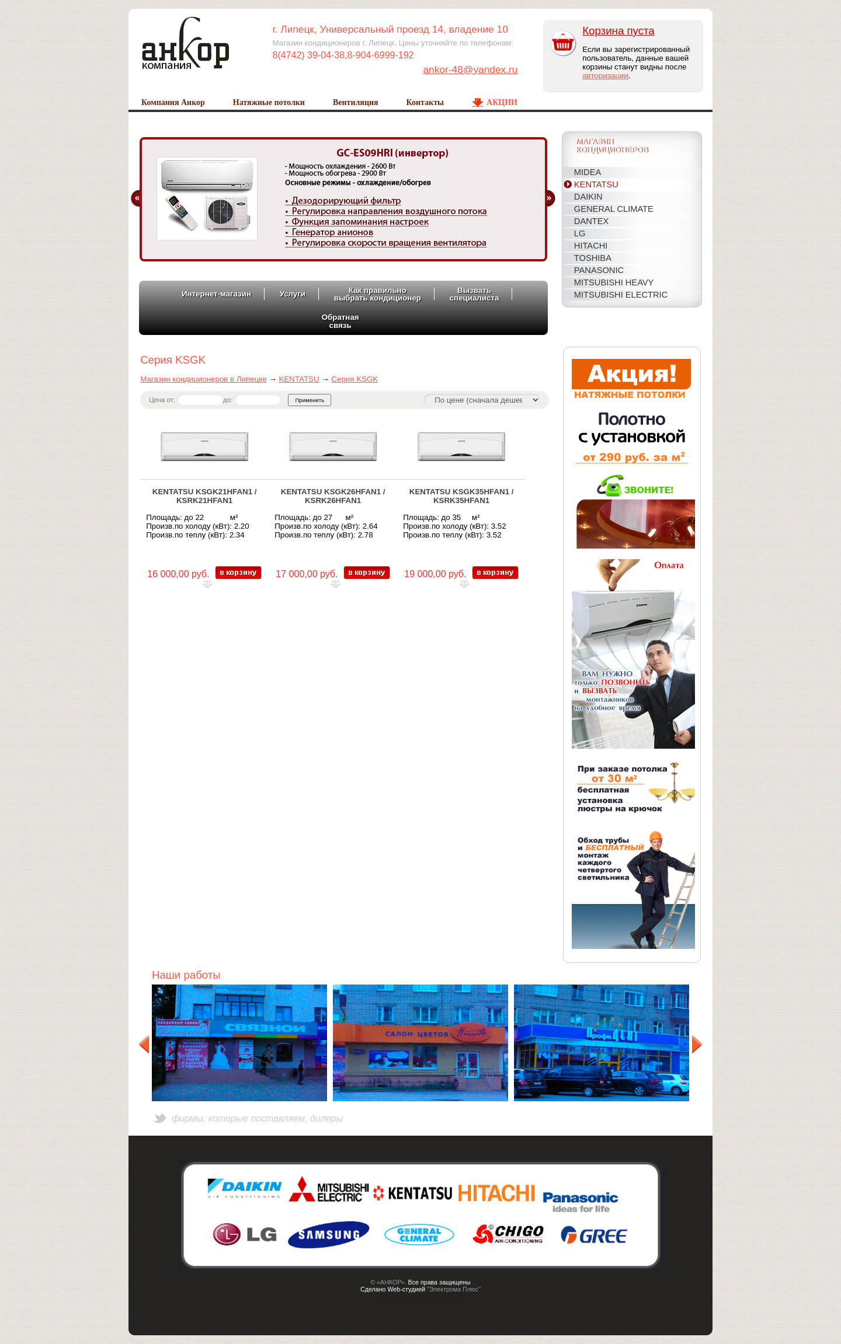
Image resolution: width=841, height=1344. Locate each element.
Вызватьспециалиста (474, 294)
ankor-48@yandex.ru (470, 69)
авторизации (605, 75)
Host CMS (446, 1296)
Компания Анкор (173, 102)
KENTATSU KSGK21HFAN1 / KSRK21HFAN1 (204, 496)
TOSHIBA (592, 258)
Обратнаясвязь (340, 321)
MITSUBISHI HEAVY (614, 282)
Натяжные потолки (269, 102)
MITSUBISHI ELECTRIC (621, 294)
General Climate (614, 209)
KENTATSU (596, 184)
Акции (501, 102)
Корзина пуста (618, 31)
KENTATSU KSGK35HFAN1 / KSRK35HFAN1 (461, 496)
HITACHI (591, 245)
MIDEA (587, 172)
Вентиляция (355, 102)
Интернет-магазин (216, 293)
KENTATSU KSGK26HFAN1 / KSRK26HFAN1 (333, 496)
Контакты (425, 102)
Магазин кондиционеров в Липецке (203, 379)
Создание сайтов (405, 1296)
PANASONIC (599, 270)
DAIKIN (588, 196)
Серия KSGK (354, 379)
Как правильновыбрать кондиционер (377, 294)
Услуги (292, 293)
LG (580, 233)
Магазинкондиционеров (612, 146)
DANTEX (591, 221)
